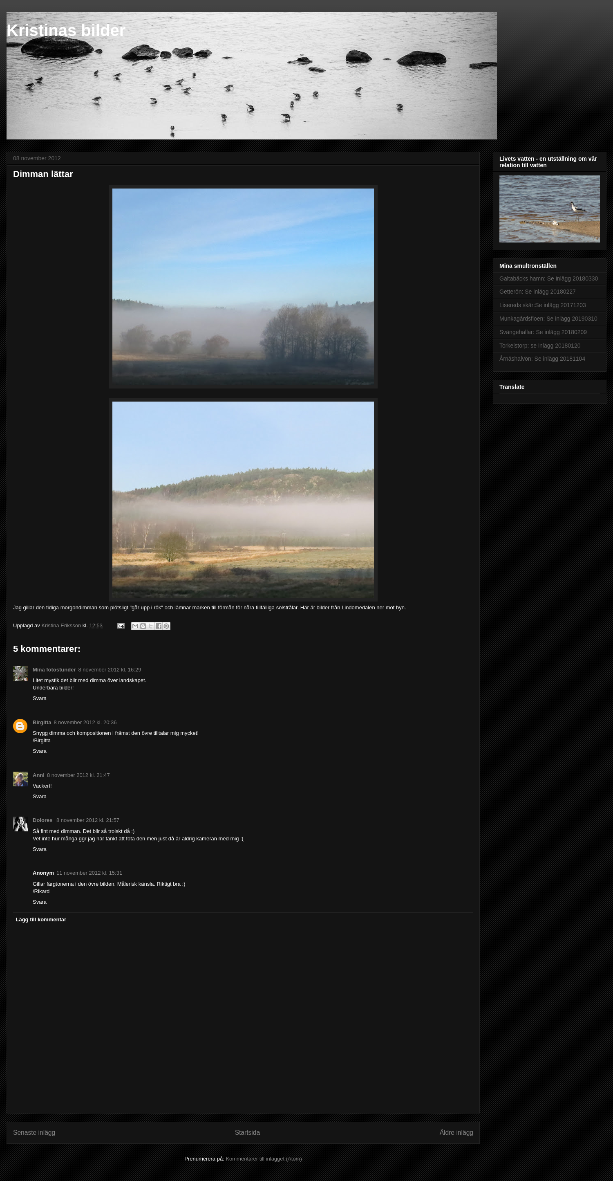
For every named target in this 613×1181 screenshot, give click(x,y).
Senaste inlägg (34, 1132)
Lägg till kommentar (41, 919)
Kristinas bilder (66, 30)
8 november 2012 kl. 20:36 (85, 722)
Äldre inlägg (456, 1132)
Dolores (43, 820)
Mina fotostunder (54, 670)
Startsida (247, 1132)
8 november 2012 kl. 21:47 (78, 775)
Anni (39, 775)
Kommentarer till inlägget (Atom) (264, 1159)
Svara (40, 698)
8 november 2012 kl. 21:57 (87, 820)
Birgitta (42, 722)
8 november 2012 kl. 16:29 (109, 670)
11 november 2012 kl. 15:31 (89, 873)
